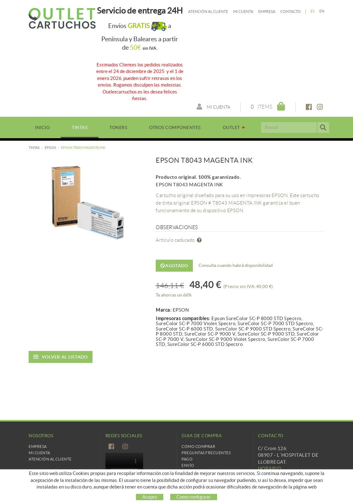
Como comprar (198, 446)
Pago (187, 459)
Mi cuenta (243, 11)
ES (313, 11)
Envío (188, 465)
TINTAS (34, 148)
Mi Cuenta (39, 453)
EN (322, 11)
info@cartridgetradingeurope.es (293, 492)
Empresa (266, 11)
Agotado (174, 265)
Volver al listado (60, 356)
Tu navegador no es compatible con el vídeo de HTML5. (124, 464)
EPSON (50, 148)
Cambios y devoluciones (208, 472)
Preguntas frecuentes (206, 453)
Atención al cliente (208, 11)
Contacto (290, 11)
